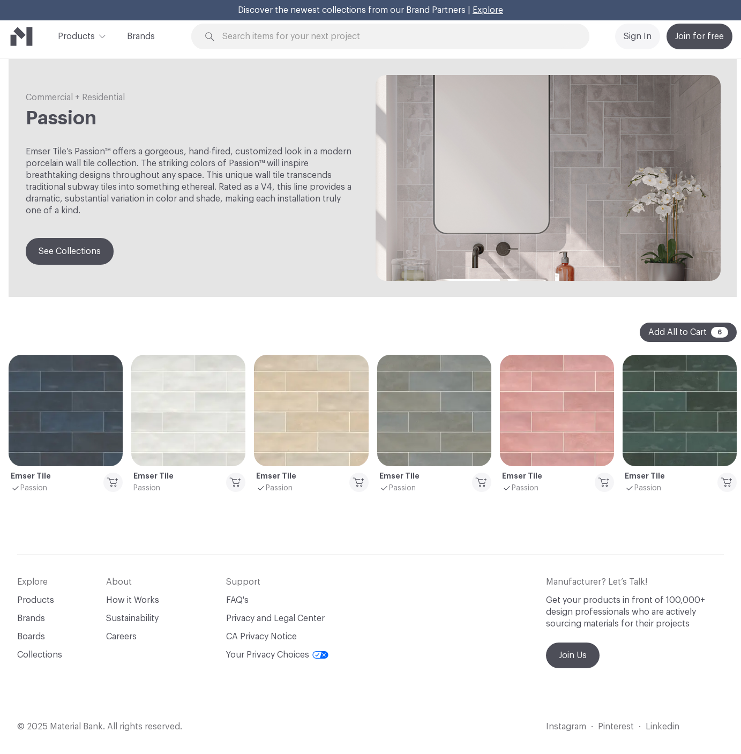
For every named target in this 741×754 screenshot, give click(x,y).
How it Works (132, 600)
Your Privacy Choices (277, 655)
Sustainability (132, 618)
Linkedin (662, 726)
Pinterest (616, 726)
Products (76, 35)
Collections (39, 655)
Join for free (699, 36)
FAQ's (237, 600)
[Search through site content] (396, 37)
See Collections (70, 251)
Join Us (573, 655)
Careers (121, 636)
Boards (31, 636)
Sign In (638, 36)
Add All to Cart (688, 332)
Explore (488, 10)
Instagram (566, 726)
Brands (141, 36)
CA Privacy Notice (261, 636)
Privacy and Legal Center (275, 618)
